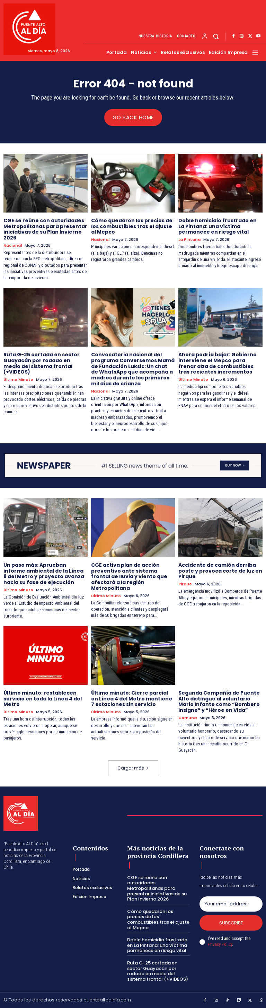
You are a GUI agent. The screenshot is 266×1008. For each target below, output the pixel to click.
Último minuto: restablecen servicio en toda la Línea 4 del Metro (42, 698)
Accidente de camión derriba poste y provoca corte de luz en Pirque (220, 570)
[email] (231, 903)
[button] (216, 36)
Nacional (12, 245)
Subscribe (231, 922)
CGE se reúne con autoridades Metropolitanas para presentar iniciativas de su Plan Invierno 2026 (45, 229)
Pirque (185, 584)
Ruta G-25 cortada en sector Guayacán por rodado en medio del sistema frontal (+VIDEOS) (41, 363)
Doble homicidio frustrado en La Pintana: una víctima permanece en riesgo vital (217, 226)
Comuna (187, 717)
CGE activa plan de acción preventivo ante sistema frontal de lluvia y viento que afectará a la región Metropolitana (129, 576)
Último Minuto (18, 379)
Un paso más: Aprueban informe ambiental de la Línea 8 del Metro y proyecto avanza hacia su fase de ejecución (43, 573)
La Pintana (189, 239)
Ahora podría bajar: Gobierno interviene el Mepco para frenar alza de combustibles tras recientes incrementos (217, 363)
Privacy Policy (220, 943)
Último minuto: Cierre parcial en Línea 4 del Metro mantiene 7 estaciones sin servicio (131, 698)
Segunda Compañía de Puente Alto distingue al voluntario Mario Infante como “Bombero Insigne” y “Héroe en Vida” (219, 701)
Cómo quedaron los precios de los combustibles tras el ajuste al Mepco (131, 226)
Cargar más (133, 768)
